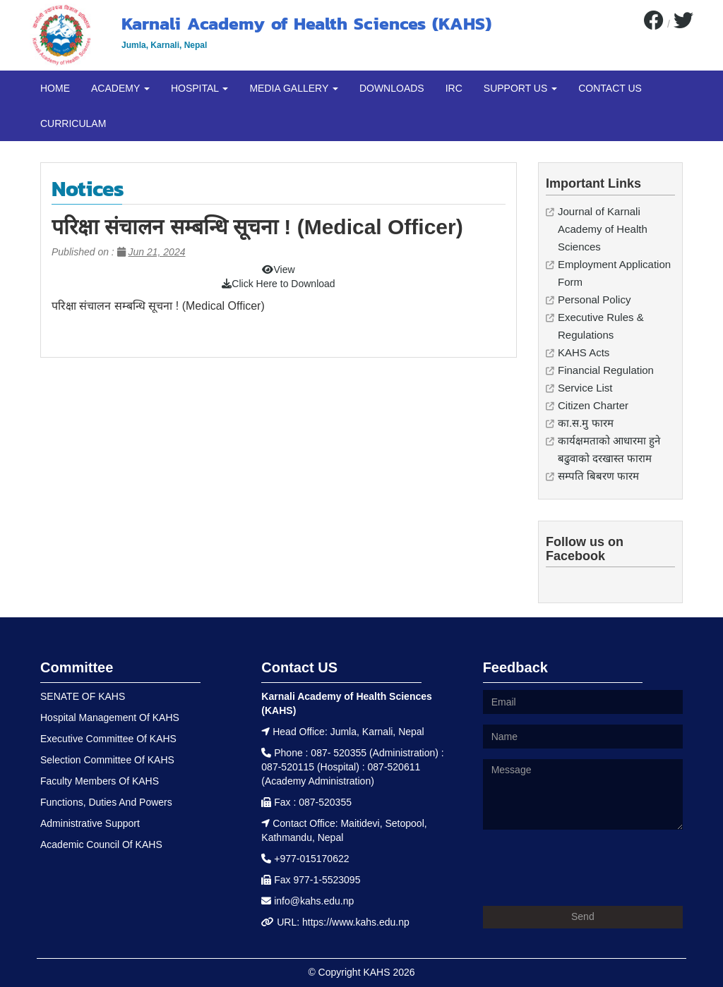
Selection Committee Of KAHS (107, 759)
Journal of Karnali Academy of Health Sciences (602, 229)
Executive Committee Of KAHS (108, 738)
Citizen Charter (593, 405)
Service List (585, 388)
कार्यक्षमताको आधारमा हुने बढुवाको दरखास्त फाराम (609, 449)
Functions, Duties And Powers (106, 802)
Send (582, 916)
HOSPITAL (200, 88)
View (278, 269)
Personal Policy (594, 299)
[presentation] (590, 867)
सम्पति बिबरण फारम (598, 476)
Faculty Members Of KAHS (99, 781)
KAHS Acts (583, 352)
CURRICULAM (73, 123)
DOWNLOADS (391, 88)
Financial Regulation (606, 370)
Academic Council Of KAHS (101, 844)
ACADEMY (120, 88)
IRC (454, 88)
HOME (55, 88)
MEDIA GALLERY (293, 88)
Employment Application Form (614, 273)
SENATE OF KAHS (82, 696)
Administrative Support (90, 823)
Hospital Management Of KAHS (109, 717)
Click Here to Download (278, 283)
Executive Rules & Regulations (601, 326)
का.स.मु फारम (586, 423)
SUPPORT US (520, 88)
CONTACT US (610, 88)
